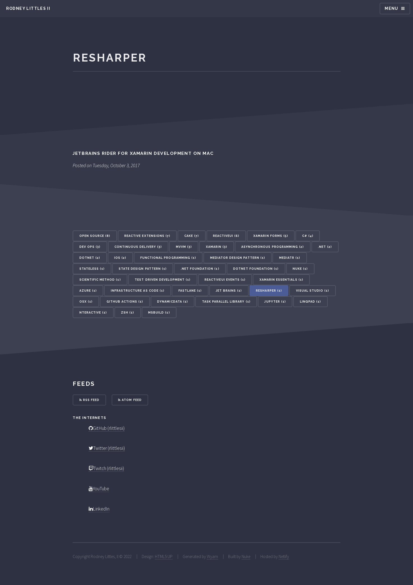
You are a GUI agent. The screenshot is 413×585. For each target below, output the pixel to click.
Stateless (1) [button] (92, 268)
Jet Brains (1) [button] (229, 290)
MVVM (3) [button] (184, 246)
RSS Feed (89, 400)
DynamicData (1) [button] (172, 301)
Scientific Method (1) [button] (100, 279)
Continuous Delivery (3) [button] (138, 246)
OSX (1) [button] (86, 301)
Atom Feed (129, 400)
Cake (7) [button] (191, 235)
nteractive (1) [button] (93, 312)
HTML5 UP (164, 556)
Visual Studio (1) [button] (312, 290)
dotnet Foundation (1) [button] (256, 268)
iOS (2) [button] (120, 257)
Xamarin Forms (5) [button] (270, 235)
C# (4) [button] (307, 235)
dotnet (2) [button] (89, 257)
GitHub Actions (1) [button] (125, 301)
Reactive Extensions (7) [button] (147, 235)
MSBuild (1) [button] (159, 312)
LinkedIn (99, 509)
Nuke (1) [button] (300, 268)
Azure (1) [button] (88, 290)
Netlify (284, 556)
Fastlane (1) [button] (190, 290)
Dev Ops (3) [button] (89, 246)
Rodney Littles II (28, 8)
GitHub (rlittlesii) (107, 428)
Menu (391, 8)
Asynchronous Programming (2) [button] (272, 246)
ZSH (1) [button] (127, 312)
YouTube (99, 489)
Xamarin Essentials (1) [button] (281, 279)
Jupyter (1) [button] (275, 301)
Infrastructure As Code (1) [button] (137, 290)
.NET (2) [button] (325, 246)
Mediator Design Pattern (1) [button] (237, 257)
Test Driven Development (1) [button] (163, 279)
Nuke (246, 556)
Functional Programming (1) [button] (168, 257)
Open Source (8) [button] (95, 235)
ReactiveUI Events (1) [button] (225, 279)
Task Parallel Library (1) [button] (226, 301)
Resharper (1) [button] (269, 290)
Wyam (212, 556)
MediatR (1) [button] (289, 257)
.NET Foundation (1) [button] (200, 268)
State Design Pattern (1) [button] (143, 268)
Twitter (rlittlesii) (107, 448)
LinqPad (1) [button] (310, 301)
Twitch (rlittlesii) (106, 468)
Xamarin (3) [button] (216, 246)
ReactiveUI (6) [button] (226, 235)
